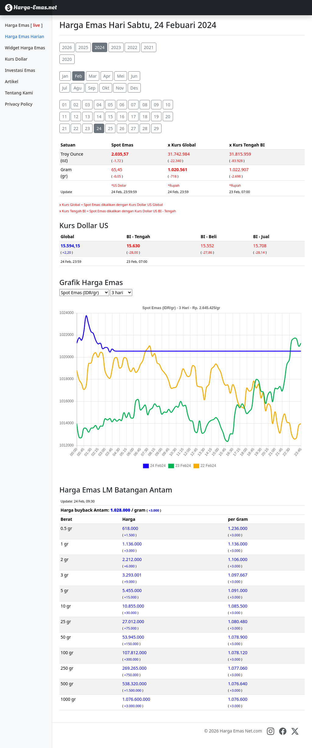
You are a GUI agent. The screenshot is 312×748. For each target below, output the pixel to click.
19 (156, 116)
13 (87, 116)
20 (167, 116)
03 (87, 105)
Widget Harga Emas (25, 48)
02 (75, 105)
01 (64, 105)
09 (156, 105)
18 (144, 116)
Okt (105, 88)
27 (133, 128)
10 (167, 105)
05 (110, 105)
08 (144, 105)
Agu (77, 88)
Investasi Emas (20, 70)
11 (64, 116)
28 (144, 128)
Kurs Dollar (16, 59)
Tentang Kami (19, 93)
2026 (67, 47)
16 (121, 116)
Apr (106, 76)
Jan (65, 76)
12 (75, 116)
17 (133, 116)
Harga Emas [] (24, 25)
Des (134, 88)
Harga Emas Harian (24, 36)
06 (121, 105)
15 (110, 116)
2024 (100, 47)
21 (64, 128)
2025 (83, 47)
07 (133, 105)
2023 (116, 47)
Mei (120, 76)
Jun (134, 76)
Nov (120, 88)
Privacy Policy (18, 104)
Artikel (11, 81)
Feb (78, 76)
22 (75, 128)
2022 (132, 47)
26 (121, 128)
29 (156, 128)
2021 (149, 47)
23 (87, 128)
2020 (67, 59)
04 (99, 105)
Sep (91, 88)
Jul (64, 88)
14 (99, 116)
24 (99, 128)
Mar (93, 76)
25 (110, 128)
